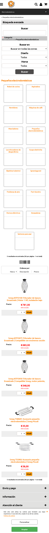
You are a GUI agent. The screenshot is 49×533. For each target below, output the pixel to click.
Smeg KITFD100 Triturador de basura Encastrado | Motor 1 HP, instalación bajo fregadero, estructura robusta (24, 300)
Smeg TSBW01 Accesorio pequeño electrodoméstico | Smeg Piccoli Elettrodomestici (24, 421)
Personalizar (24, 522)
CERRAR (47, 511)
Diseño (24, 53)
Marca (24, 61)
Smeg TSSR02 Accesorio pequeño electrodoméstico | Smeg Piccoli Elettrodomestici (24, 461)
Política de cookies (9, 516)
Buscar (24, 28)
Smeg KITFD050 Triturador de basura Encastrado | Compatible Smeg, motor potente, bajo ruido (24, 381)
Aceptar (24, 529)
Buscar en (24, 44)
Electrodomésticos (8, 12)
